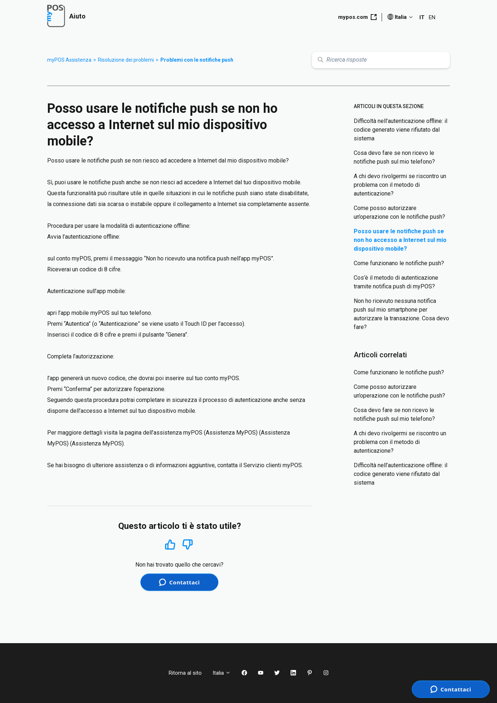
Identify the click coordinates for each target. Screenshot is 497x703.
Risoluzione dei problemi (126, 60)
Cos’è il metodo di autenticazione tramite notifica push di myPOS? (396, 282)
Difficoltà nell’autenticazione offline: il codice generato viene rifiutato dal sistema (400, 130)
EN (432, 17)
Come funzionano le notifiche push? (399, 263)
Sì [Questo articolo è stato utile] (170, 544)
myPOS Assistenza (69, 60)
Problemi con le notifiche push (196, 60)
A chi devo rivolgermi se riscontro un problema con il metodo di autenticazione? (400, 185)
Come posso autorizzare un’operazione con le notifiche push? (399, 212)
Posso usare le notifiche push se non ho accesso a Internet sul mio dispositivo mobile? (400, 240)
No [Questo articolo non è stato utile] (187, 544)
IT (421, 17)
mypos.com (357, 17)
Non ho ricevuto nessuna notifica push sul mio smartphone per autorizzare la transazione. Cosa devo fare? (401, 313)
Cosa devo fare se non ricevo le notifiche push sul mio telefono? (394, 157)
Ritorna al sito (185, 673)
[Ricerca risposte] (381, 60)
